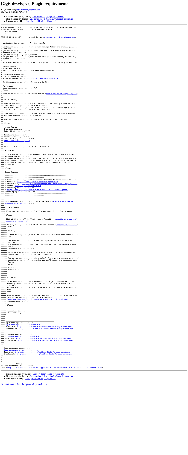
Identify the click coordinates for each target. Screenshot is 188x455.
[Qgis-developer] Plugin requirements (48, 16)
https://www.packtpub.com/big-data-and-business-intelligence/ (37, 222)
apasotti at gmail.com (65, 257)
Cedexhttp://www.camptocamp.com (43, 88)
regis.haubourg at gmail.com (28, 10)
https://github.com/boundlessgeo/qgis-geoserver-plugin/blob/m (37, 354)
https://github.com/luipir (28, 218)
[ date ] (28, 21)
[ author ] (52, 21)
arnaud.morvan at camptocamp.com (59, 39)
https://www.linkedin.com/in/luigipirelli (37, 213)
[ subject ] (43, 21)
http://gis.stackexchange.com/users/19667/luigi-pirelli (49, 215)
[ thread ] (35, 21)
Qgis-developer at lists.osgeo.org (23, 384)
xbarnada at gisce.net (63, 236)
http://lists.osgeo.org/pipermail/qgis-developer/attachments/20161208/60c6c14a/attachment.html (54, 436)
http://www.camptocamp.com (17, 164)
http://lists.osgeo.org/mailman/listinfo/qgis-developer (44, 387)
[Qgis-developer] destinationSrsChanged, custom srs (51, 19)
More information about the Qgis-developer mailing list (24, 453)
